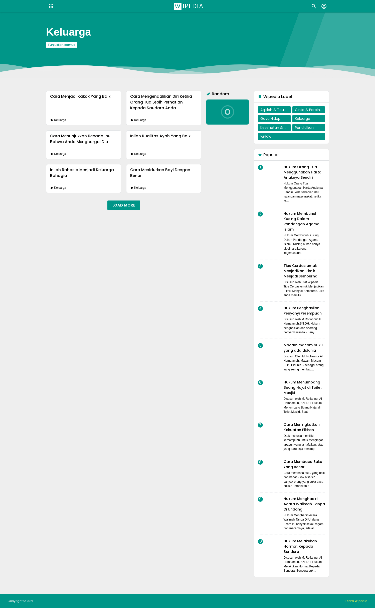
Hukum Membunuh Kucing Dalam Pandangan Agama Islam (301, 221)
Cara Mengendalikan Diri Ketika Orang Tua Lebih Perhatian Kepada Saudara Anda (161, 102)
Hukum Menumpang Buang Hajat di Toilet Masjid (303, 387)
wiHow (265, 136)
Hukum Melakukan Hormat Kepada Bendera (300, 546)
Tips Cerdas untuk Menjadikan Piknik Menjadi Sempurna (300, 271)
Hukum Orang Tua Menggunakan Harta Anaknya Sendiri (302, 172)
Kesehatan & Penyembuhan (275, 127)
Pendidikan (304, 127)
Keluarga (60, 120)
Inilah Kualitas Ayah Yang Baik (160, 136)
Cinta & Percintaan (310, 109)
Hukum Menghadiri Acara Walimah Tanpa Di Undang (304, 504)
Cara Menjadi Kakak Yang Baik (80, 96)
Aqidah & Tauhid (274, 109)
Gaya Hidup (270, 118)
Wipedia (189, 6)
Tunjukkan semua (61, 45)
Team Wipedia (356, 601)
